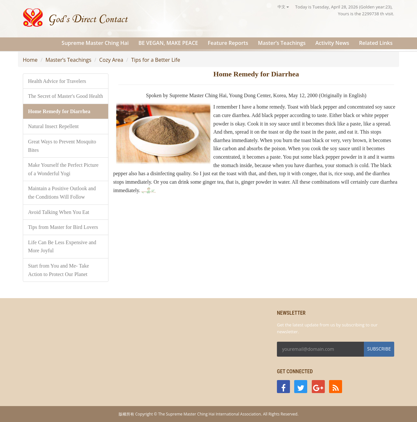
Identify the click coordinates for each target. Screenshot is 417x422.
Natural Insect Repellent (53, 126)
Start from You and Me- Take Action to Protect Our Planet (58, 270)
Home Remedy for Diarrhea (59, 111)
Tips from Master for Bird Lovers (63, 227)
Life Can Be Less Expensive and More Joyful (62, 247)
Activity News (332, 42)
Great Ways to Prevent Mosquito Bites (62, 146)
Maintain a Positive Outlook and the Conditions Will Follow (62, 193)
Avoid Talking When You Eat (58, 212)
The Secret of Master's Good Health (65, 96)
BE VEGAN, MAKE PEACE (168, 42)
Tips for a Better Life (155, 59)
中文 (283, 6)
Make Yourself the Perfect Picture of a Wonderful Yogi (63, 169)
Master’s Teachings (282, 42)
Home (30, 59)
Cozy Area (111, 59)
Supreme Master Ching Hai (95, 42)
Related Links (376, 42)
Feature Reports (228, 42)
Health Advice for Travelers (57, 81)
